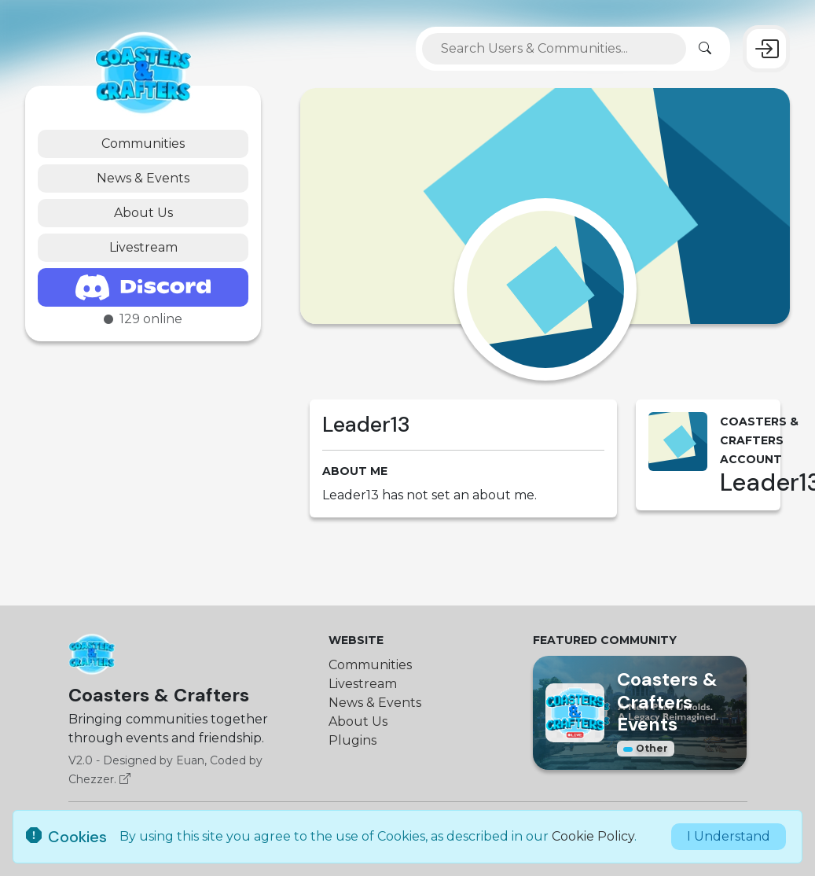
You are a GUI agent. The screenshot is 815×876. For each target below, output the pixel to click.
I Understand (728, 836)
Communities (143, 143)
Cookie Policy (593, 836)
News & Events (143, 178)
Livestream (143, 247)
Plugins (352, 740)
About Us (143, 212)
